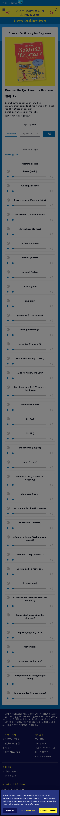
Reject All (10, 810)
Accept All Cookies (48, 810)
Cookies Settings (28, 810)
